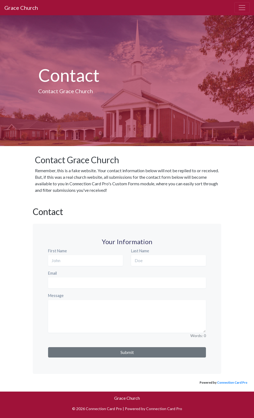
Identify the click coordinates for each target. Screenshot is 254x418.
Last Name (140, 251)
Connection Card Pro (232, 382)
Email (52, 273)
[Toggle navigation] (242, 7)
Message (56, 295)
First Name (57, 251)
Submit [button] (127, 352)
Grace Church (21, 7)
